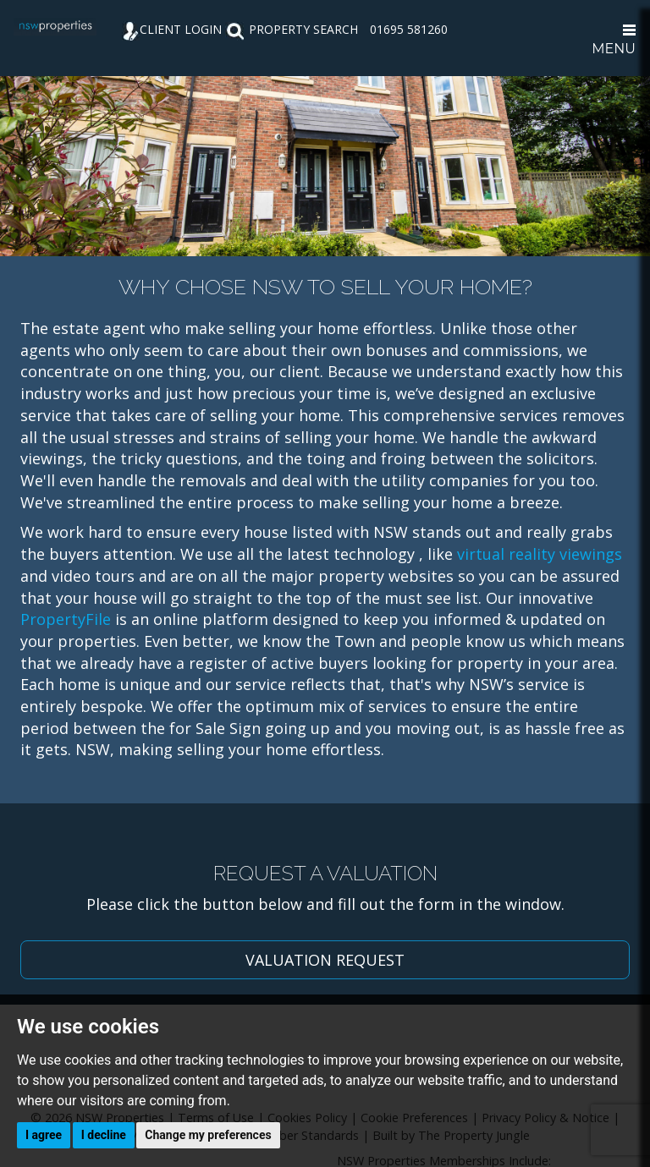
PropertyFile (65, 619)
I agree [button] (43, 1135)
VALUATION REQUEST (325, 960)
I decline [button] (103, 1135)
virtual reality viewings (539, 554)
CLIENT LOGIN (172, 29)
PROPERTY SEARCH (291, 29)
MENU (614, 41)
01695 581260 (409, 29)
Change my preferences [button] (208, 1135)
